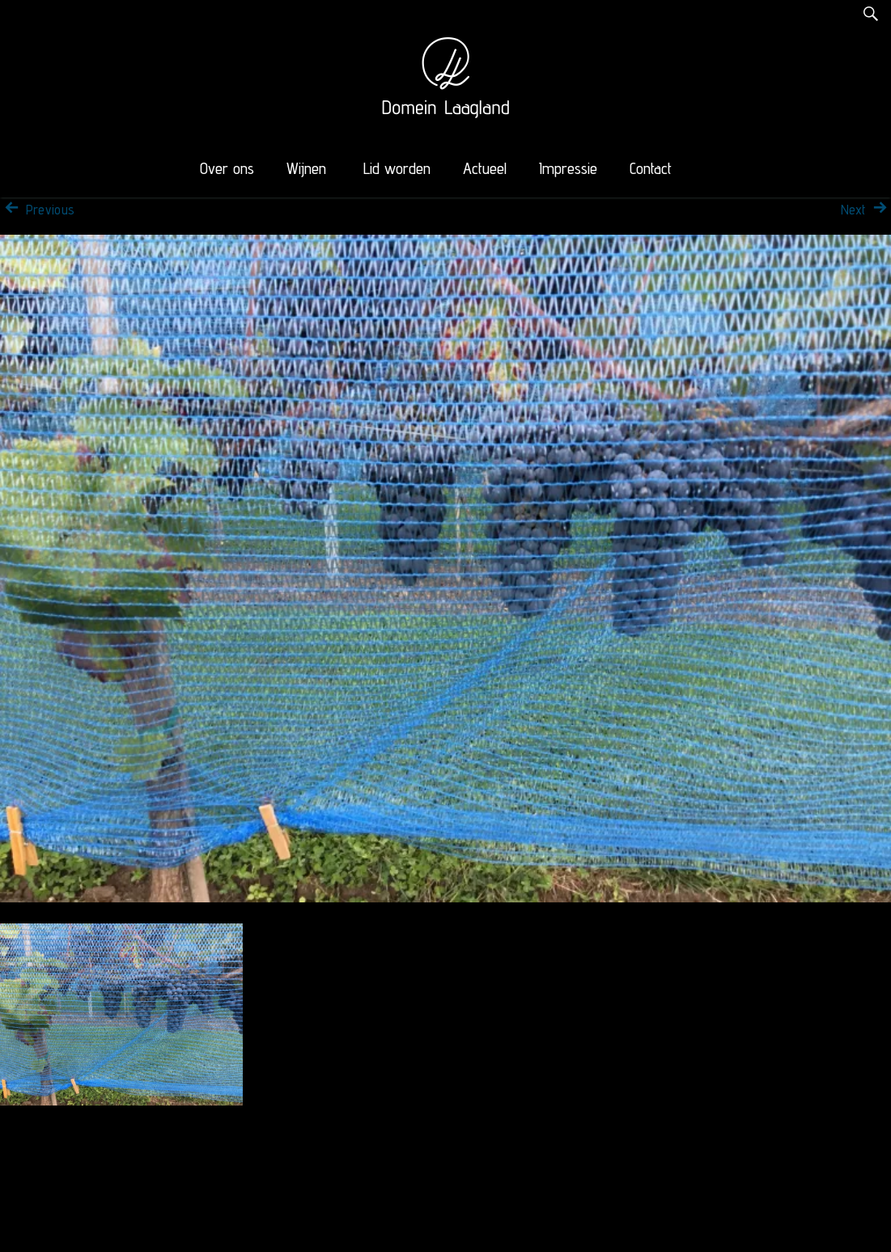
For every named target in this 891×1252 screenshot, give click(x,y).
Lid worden (397, 168)
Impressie (568, 168)
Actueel (485, 168)
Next (866, 210)
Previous (37, 210)
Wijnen (306, 168)
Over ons (227, 168)
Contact (651, 168)
